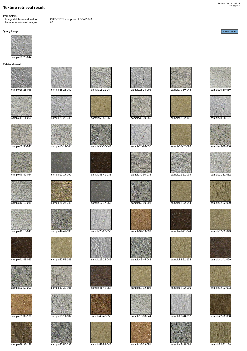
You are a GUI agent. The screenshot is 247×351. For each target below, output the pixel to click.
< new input (229, 31)
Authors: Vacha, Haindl (229, 3)
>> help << (234, 6)
